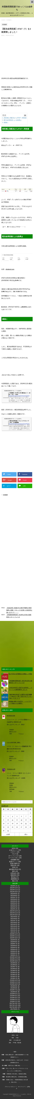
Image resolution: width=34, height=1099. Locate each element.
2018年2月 (13, 999)
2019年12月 (14, 957)
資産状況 (13, 875)
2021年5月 (13, 924)
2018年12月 (14, 980)
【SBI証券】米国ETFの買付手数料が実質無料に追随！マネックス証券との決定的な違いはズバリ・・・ (19, 610)
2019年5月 (13, 970)
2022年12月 (14, 888)
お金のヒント (13, 850)
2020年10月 (14, 938)
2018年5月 (13, 994)
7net (10, 733)
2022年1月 (13, 909)
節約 (13, 871)
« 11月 (8, 834)
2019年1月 (13, 978)
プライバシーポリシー (10, 1086)
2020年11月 (14, 936)
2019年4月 (13, 972)
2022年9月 (13, 893)
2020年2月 (13, 953)
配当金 (13, 877)
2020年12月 (14, 934)
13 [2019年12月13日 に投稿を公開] (21, 820)
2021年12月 (14, 911)
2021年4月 (13, 926)
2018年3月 (13, 997)
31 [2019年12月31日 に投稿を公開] (8, 830)
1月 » (25, 834)
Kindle (11, 785)
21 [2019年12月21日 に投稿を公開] (26, 823)
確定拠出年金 (13, 869)
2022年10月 (14, 891)
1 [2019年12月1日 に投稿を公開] (30, 812)
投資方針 (13, 865)
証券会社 (13, 873)
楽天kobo (11, 789)
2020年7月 (13, 943)
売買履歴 (5, 495)
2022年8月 (13, 895)
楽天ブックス (12, 731)
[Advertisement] (17, 55)
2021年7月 (13, 920)
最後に (6, 122)
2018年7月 (13, 990)
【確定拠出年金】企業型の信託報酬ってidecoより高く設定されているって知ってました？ (20, 696)
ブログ (14, 854)
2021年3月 (13, 928)
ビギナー (13, 852)
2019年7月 (13, 967)
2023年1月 (13, 886)
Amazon (11, 729)
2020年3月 (13, 951)
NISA (13, 848)
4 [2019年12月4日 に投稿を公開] (12, 816)
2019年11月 (14, 959)
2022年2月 (13, 907)
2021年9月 (13, 916)
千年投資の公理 (11, 769)
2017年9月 (13, 1009)
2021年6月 (13, 922)
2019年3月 (13, 974)
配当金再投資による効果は (12, 120)
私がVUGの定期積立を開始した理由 (20, 674)
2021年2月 (13, 930)
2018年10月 (14, 984)
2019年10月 (14, 961)
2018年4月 (13, 995)
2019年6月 (13, 968)
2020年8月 (13, 941)
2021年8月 (13, 918)
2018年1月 (13, 1001)
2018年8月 (13, 988)
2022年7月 (13, 897)
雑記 (13, 881)
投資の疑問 (13, 863)
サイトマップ (21, 1086)
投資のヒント (13, 861)
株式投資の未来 (11, 715)
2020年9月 (13, 940)
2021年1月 (13, 932)
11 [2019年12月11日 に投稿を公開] (12, 820)
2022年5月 (13, 901)
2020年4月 (13, 949)
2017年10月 (13, 1007)
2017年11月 (13, 1005)
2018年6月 (13, 992)
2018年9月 (13, 986)
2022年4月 (13, 903)
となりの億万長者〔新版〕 (14, 742)
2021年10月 (14, 915)
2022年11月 (14, 889)
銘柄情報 (14, 879)
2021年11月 (14, 913)
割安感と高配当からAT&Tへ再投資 (15, 118)
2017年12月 (13, 1003)
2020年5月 (13, 947)
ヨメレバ (22, 733)
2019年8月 (13, 965)
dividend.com (10, 269)
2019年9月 (13, 963)
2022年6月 (13, 899)
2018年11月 (14, 982)
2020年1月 (13, 955)
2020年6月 (13, 945)
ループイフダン (13, 858)
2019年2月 (13, 976)
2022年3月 (13, 905)
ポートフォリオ (13, 856)
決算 (13, 867)
